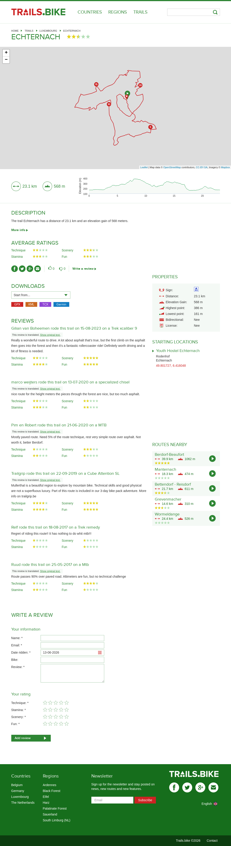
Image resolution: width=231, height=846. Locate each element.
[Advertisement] (115, 131)
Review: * (18, 667)
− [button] (6, 60)
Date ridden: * (21, 652)
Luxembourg (48, 30)
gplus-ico (30, 268)
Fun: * (15, 724)
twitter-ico (22, 268)
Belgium (17, 785)
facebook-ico (14, 268)
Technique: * (20, 703)
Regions (117, 12)
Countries (90, 12)
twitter (187, 787)
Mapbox (225, 167)
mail (213, 787)
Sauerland (50, 814)
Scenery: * (18, 717)
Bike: (14, 660)
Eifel (46, 797)
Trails (140, 12)
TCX (45, 304)
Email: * (16, 645)
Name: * (17, 638)
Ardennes (49, 785)
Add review (23, 738)
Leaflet (144, 167)
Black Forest (51, 791)
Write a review (83, 269)
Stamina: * (18, 710)
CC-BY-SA (202, 167)
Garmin (61, 304)
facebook (174, 787)
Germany (17, 791)
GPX (17, 304)
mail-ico (37, 268)
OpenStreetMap (172, 167)
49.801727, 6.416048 (171, 365)
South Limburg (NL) (56, 820)
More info (18, 230)
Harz (46, 802)
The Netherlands (23, 802)
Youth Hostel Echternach (178, 350)
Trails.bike (38, 12)
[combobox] (40, 295)
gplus (200, 787)
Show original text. (50, 334)
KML (31, 304)
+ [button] (6, 53)
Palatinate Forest (55, 808)
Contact (212, 840)
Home (15, 30)
